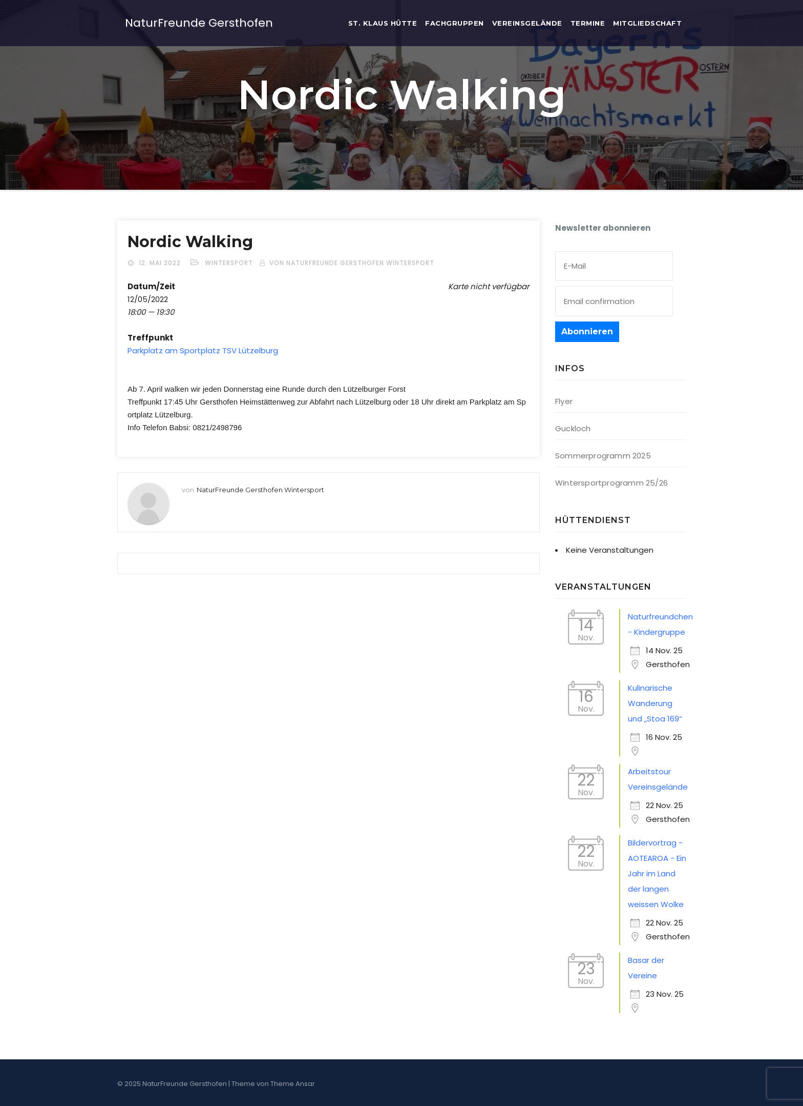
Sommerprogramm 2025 (603, 455)
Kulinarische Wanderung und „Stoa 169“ (655, 703)
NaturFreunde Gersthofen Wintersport (260, 490)
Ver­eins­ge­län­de (527, 23)
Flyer (564, 401)
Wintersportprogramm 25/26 (611, 482)
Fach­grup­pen (454, 23)
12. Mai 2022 (161, 262)
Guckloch (573, 428)
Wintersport (229, 262)
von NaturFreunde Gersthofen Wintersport (351, 262)
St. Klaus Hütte (382, 23)
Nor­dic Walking (190, 241)
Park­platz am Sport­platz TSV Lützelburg (203, 350)
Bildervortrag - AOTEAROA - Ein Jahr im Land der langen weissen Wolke (657, 873)
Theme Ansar (292, 1084)
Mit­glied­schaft (647, 23)
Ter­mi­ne (587, 23)
